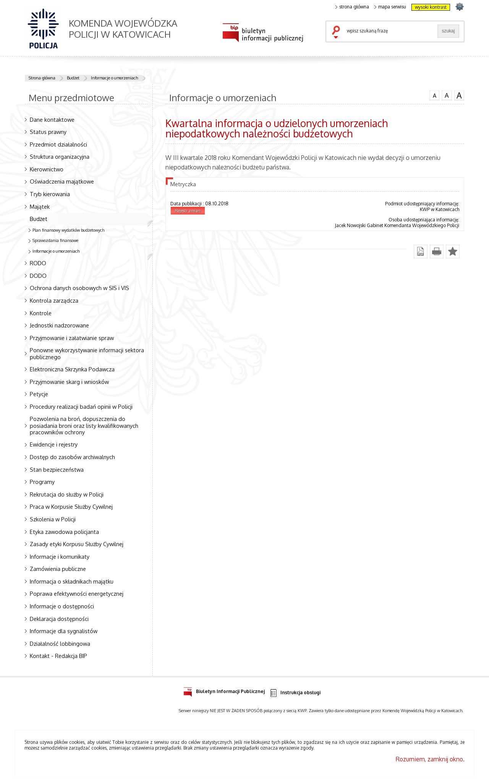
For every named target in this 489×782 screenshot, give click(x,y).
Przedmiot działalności (58, 144)
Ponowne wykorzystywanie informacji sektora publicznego (87, 353)
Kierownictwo (46, 169)
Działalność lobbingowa (60, 643)
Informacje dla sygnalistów (63, 630)
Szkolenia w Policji (53, 519)
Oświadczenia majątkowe (62, 181)
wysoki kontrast (431, 7)
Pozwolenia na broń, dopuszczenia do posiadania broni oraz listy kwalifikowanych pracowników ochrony (84, 425)
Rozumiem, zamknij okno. (430, 759)
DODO (38, 275)
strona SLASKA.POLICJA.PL (459, 6)
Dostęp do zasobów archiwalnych (72, 456)
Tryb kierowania (50, 193)
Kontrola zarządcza (54, 300)
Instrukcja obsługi (294, 693)
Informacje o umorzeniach (114, 78)
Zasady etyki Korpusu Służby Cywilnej (76, 543)
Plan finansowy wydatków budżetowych (68, 230)
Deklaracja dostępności (59, 618)
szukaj (337, 32)
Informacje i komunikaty (59, 556)
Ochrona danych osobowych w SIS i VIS (79, 287)
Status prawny (48, 131)
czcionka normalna (434, 94)
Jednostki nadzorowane (59, 325)
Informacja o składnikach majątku (71, 581)
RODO (38, 263)
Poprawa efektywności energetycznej (76, 593)
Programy (42, 481)
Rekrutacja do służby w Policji (67, 494)
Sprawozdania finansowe (55, 240)
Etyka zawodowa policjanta (64, 531)
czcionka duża (459, 95)
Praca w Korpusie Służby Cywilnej (71, 506)
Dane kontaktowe (52, 119)
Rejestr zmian (188, 210)
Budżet (73, 78)
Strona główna (42, 78)
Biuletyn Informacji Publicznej (224, 690)
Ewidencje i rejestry (54, 444)
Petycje (39, 393)
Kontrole (41, 313)
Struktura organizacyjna (59, 156)
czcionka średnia (447, 95)
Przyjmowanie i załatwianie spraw (72, 337)
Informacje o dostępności (62, 606)
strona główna (352, 7)
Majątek (40, 206)
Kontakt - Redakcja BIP (58, 655)
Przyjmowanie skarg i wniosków (69, 381)
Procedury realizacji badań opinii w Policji (81, 406)
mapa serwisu (390, 7)
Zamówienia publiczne (58, 568)
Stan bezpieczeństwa (57, 469)
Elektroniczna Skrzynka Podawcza (72, 369)
